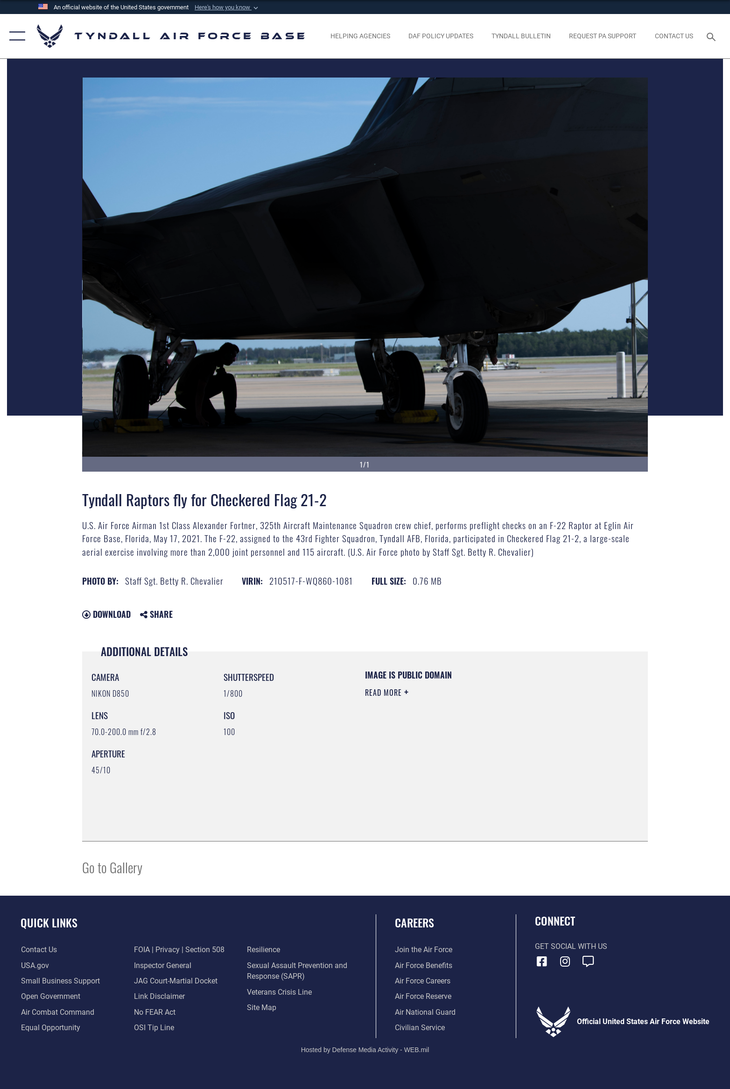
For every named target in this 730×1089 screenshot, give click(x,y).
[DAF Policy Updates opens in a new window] (440, 36)
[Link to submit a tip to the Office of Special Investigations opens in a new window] (154, 1027)
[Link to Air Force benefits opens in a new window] (423, 965)
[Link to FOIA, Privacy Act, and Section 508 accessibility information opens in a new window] (179, 949)
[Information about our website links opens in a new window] (159, 996)
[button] (227, 7)
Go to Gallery (112, 867)
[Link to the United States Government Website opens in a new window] (35, 965)
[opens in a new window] (602, 36)
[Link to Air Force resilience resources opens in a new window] (263, 949)
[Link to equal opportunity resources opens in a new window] (50, 1027)
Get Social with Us (571, 946)
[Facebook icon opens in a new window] (542, 962)
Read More (384, 692)
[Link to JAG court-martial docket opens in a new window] (176, 980)
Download (106, 614)
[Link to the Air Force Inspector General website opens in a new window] (162, 965)
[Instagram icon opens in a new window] (565, 962)
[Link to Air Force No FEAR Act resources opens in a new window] (154, 1012)
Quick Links (49, 922)
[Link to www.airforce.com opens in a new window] (423, 949)
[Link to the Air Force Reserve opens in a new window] (423, 996)
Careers (414, 922)
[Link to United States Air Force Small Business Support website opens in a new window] (60, 980)
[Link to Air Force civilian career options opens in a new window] (420, 1027)
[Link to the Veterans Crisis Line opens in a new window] (279, 992)
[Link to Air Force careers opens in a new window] (422, 980)
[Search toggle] (712, 36)
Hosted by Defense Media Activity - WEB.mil (365, 1050)
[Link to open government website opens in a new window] (50, 996)
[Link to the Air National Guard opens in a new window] (425, 1012)
